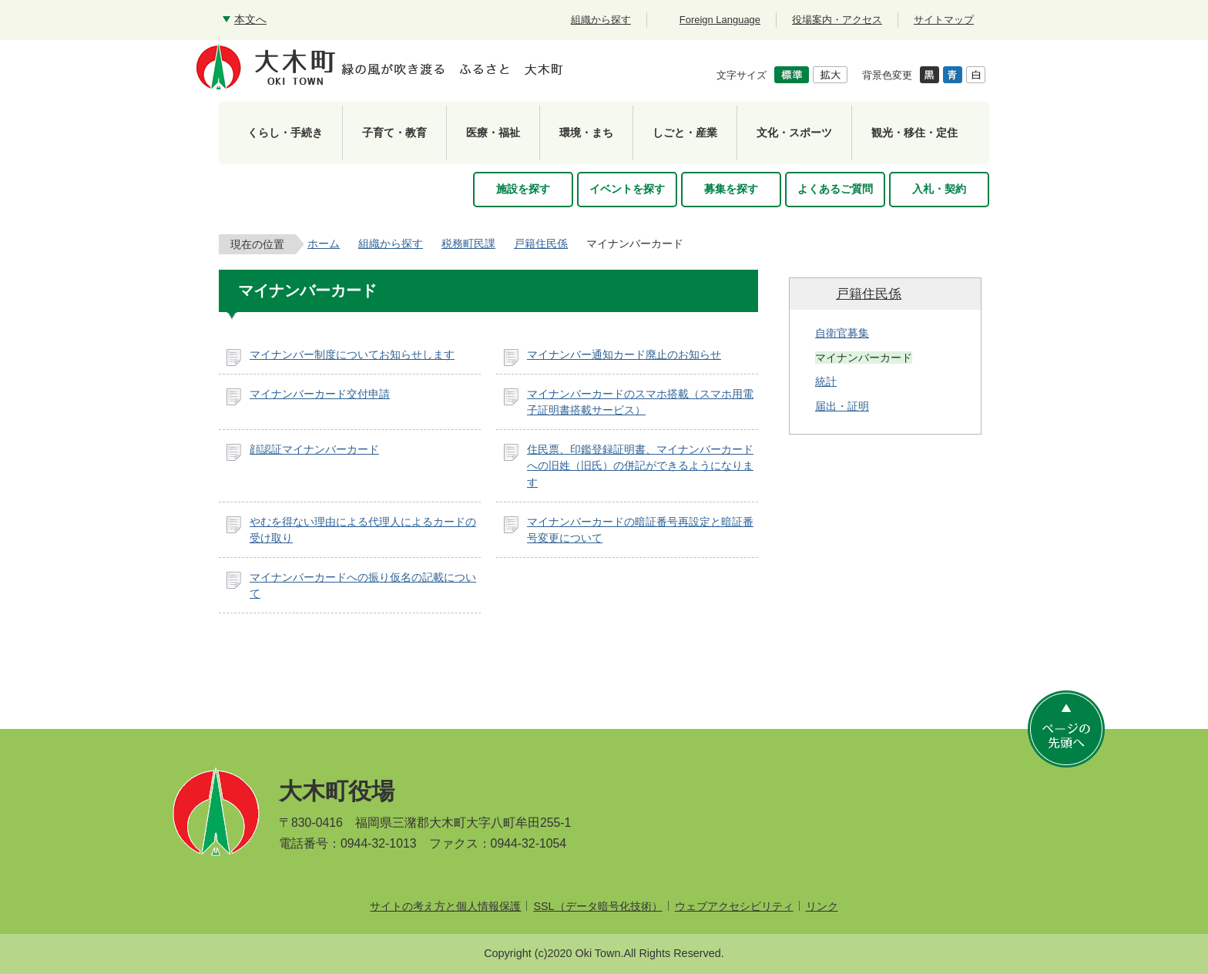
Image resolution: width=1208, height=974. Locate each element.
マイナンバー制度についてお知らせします (352, 354)
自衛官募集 (842, 333)
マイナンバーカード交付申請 (320, 394)
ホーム (323, 243)
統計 (826, 381)
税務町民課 (468, 243)
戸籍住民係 (541, 243)
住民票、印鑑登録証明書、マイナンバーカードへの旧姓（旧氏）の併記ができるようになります (640, 466)
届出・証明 (842, 406)
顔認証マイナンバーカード (314, 449)
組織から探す (390, 243)
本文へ (250, 19)
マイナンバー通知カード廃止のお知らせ (624, 354)
